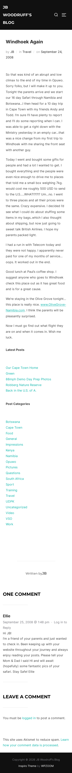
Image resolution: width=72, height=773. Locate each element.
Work (9, 524)
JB (12, 52)
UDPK (10, 501)
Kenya (10, 450)
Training (11, 490)
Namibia (12, 456)
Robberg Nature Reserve (23, 385)
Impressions (14, 444)
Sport (10, 484)
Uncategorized (16, 507)
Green (10, 373)
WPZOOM (47, 765)
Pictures (11, 467)
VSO (9, 518)
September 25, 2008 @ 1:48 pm (26, 622)
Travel (26, 52)
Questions (13, 473)
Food (9, 433)
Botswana (13, 422)
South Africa (15, 479)
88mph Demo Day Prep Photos (28, 379)
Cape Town (14, 427)
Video (10, 513)
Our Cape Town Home (22, 368)
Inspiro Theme (27, 765)
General (11, 439)
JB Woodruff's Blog (17, 15)
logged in (29, 718)
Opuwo (11, 462)
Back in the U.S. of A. (21, 390)
